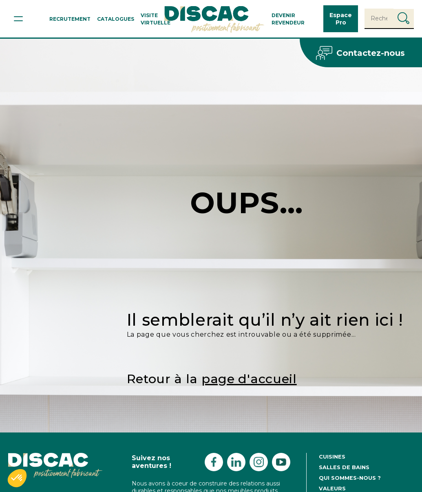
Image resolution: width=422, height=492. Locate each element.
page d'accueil (249, 378)
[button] (17, 478)
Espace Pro (340, 18)
